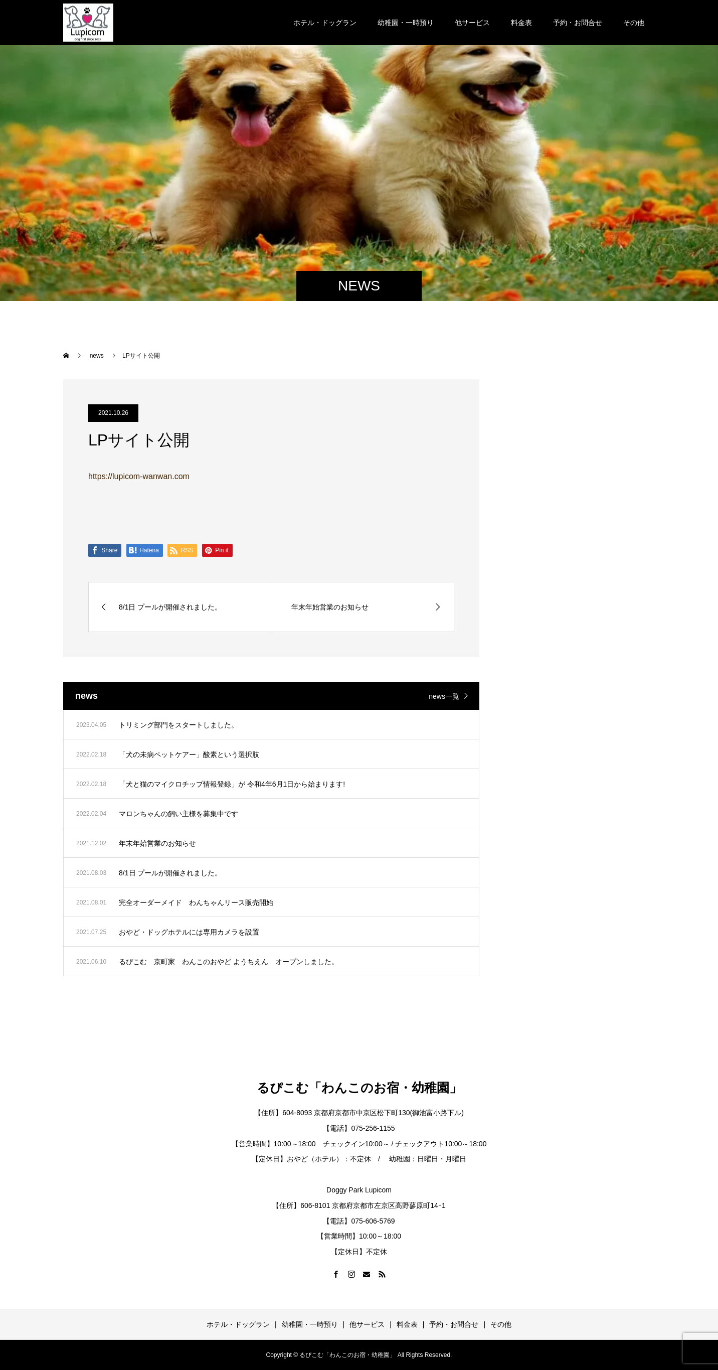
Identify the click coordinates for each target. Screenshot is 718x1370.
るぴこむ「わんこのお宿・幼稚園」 (359, 1088)
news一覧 (444, 696)
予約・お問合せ (577, 23)
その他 (633, 23)
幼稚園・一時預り (406, 23)
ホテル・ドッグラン (324, 23)
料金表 (521, 23)
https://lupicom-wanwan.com (139, 476)
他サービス (472, 23)
